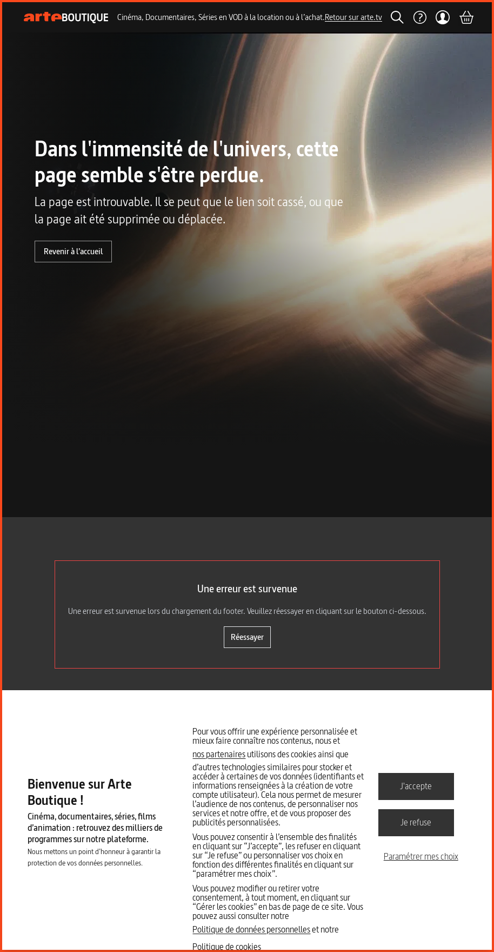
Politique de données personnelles (251, 929)
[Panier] (465, 17)
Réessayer (247, 637)
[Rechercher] (397, 17)
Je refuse (415, 822)
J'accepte (416, 786)
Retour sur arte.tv (353, 17)
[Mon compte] (442, 17)
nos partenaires (218, 754)
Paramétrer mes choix (421, 856)
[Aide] (419, 17)
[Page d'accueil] (66, 17)
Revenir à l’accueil (73, 251)
